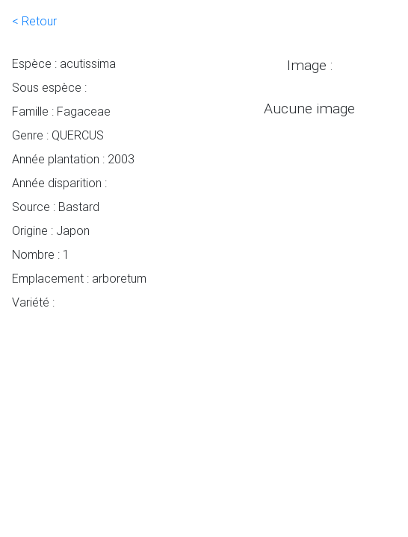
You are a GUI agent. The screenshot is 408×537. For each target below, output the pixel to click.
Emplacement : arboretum (79, 278)
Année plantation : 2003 (73, 158)
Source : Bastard (55, 206)
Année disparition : (59, 182)
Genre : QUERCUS (58, 135)
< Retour (34, 20)
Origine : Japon (51, 230)
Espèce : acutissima (64, 63)
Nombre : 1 (40, 254)
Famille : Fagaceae (61, 111)
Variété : (33, 302)
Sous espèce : (49, 87)
